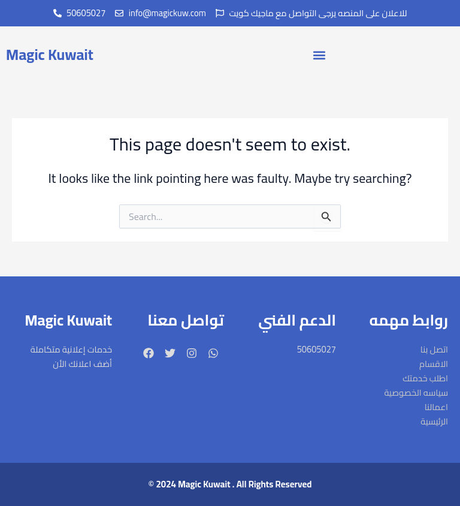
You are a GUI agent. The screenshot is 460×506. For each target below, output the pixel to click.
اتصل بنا (434, 349)
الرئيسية (434, 421)
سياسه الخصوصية (416, 392)
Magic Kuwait (49, 54)
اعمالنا (436, 407)
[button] (319, 55)
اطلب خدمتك (425, 378)
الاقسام (433, 364)
